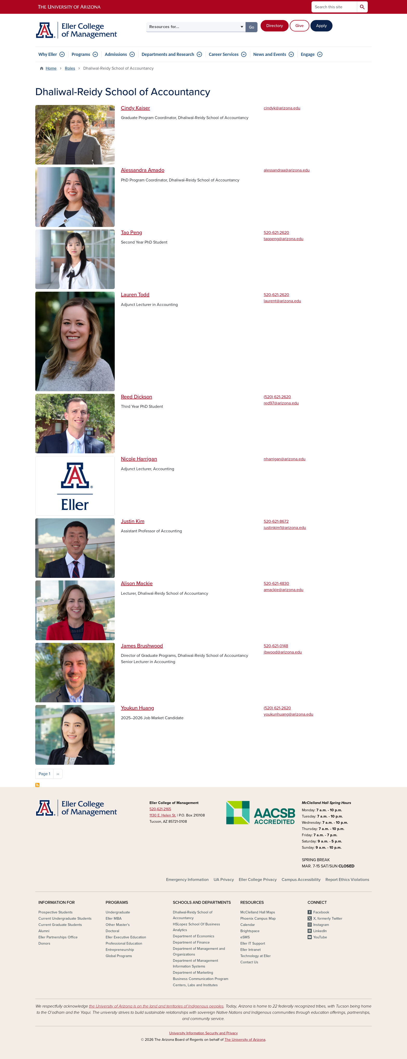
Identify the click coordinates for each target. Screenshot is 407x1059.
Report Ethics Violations (347, 879)
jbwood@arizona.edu (283, 652)
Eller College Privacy (258, 879)
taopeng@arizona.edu (283, 238)
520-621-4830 (276, 583)
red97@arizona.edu (281, 403)
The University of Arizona (245, 1039)
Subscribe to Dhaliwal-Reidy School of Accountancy (37, 785)
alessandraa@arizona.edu (287, 170)
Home (51, 68)
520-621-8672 (276, 521)
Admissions (116, 54)
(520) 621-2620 (277, 397)
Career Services (224, 54)
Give (299, 25)
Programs (81, 54)
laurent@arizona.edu (282, 301)
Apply (321, 25)
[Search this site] (334, 6)
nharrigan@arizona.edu (285, 459)
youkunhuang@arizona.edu (288, 714)
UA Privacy (224, 879)
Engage (308, 54)
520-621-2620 (276, 232)
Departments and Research (168, 54)
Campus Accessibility (301, 879)
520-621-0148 (276, 646)
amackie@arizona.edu (283, 589)
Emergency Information (187, 879)
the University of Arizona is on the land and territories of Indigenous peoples (156, 1006)
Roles (70, 68)
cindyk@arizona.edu (282, 108)
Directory (274, 25)
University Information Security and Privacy (203, 1033)
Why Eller (47, 54)
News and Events (269, 54)
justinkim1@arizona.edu (285, 527)
